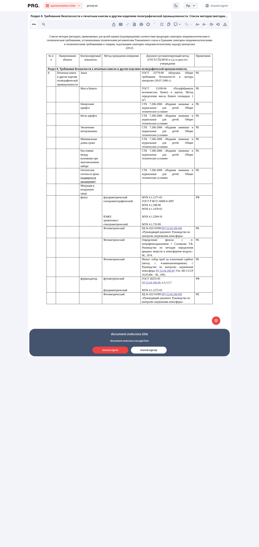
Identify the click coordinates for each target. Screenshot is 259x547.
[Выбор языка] (190, 5)
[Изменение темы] (175, 5)
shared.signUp (148, 350)
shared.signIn (110, 350)
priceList (92, 6)
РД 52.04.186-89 (172, 228)
